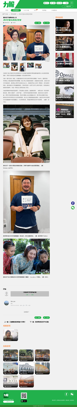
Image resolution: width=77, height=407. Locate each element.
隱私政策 (67, 400)
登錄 (32, 294)
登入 (47, 3)
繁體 (67, 3)
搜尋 (54, 3)
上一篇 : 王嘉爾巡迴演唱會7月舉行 (14, 322)
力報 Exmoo (9, 401)
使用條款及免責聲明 (61, 400)
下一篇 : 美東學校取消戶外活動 (39, 322)
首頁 (6, 10)
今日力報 (26, 10)
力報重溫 (54, 10)
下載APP (67, 6)
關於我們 (54, 400)
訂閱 (60, 3)
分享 (47, 23)
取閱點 (44, 10)
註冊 (27, 294)
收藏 (39, 23)
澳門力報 (5, 14)
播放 (8, 354)
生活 (36, 10)
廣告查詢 (72, 400)
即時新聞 (16, 10)
